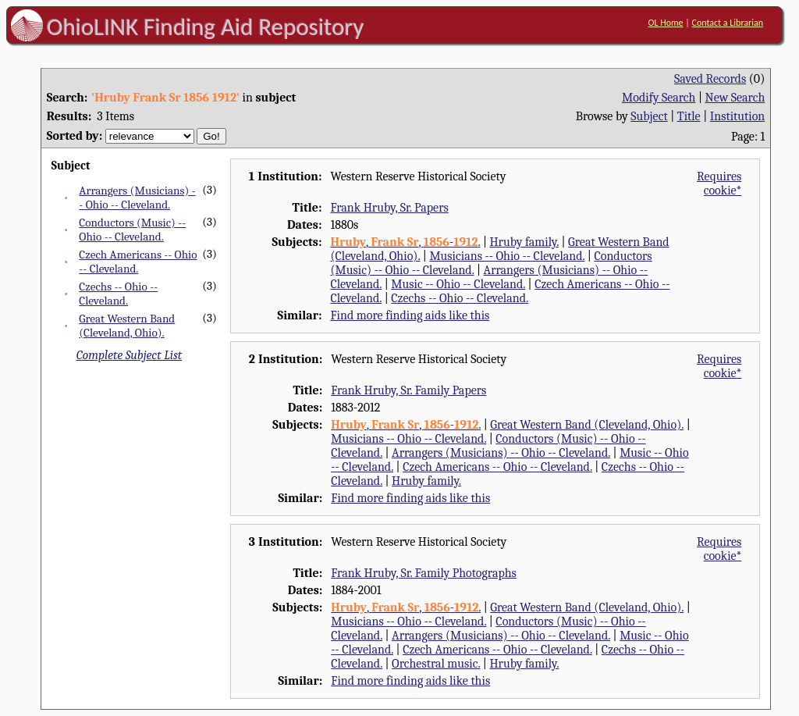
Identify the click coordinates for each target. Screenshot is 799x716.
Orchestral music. (436, 664)
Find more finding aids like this (409, 315)
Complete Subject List (129, 355)
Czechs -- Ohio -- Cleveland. (118, 294)
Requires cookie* (719, 183)
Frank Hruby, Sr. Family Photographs (424, 573)
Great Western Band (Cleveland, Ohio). (127, 326)
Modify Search (658, 98)
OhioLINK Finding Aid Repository (205, 26)
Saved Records (710, 79)
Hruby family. (524, 242)
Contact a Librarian (727, 22)
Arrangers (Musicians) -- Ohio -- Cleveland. (137, 197)
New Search (735, 98)
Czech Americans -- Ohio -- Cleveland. (138, 262)
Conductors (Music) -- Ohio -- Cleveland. (132, 230)
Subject (648, 116)
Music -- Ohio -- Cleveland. (458, 284)
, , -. (405, 242)
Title (689, 116)
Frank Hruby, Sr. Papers (389, 208)
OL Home (665, 22)
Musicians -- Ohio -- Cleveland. (506, 256)
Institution (737, 116)
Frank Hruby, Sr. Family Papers (408, 390)
